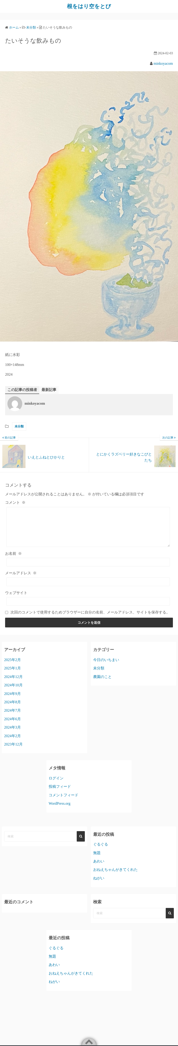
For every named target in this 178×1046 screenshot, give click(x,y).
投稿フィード (60, 793)
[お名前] (88, 569)
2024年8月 (12, 709)
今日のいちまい (106, 666)
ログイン (56, 785)
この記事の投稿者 (22, 389)
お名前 (13, 560)
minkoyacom (163, 63)
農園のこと (102, 683)
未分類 (19, 426)
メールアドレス (21, 580)
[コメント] (88, 530)
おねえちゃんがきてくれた (115, 876)
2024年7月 (12, 717)
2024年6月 (12, 726)
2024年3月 (12, 734)
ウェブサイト (16, 599)
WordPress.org (59, 810)
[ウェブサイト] (88, 608)
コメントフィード (63, 802)
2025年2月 (12, 666)
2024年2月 (12, 743)
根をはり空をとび (89, 6)
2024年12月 (13, 683)
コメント (15, 502)
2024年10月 (13, 692)
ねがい (98, 885)
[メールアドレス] (88, 588)
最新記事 (48, 389)
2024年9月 (12, 700)
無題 (97, 860)
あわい (98, 868)
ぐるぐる (100, 851)
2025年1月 (12, 675)
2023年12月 (13, 751)
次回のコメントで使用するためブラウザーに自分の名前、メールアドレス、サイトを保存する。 (90, 619)
